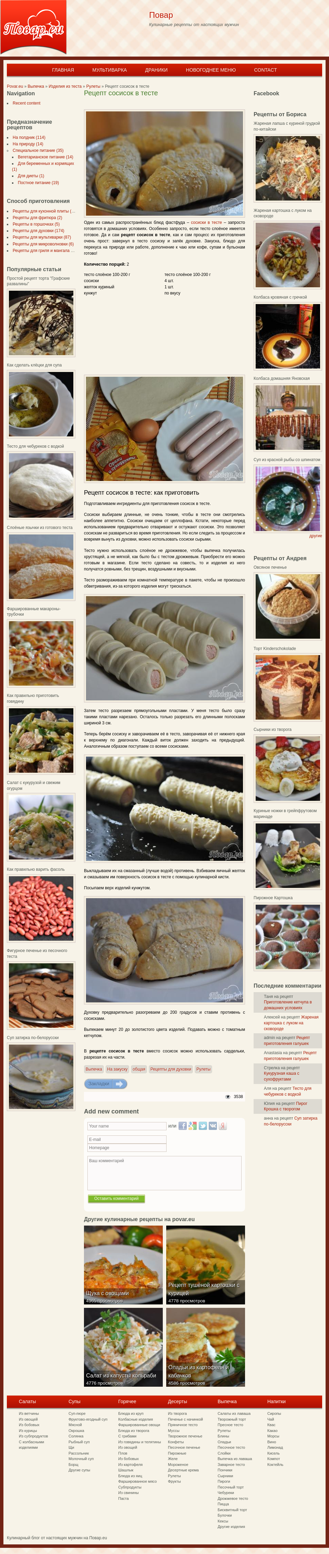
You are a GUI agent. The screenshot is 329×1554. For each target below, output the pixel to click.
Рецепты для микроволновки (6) (41, 244)
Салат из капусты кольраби (122, 1381)
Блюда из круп (131, 1413)
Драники (156, 70)
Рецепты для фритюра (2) (36, 217)
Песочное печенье (184, 1447)
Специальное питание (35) (36, 150)
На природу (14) (26, 144)
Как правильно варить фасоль (36, 869)
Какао (272, 1431)
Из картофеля (130, 1464)
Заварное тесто (231, 1464)
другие (315, 535)
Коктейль (275, 1464)
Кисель (273, 1453)
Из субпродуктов (33, 1436)
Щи (71, 1447)
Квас (271, 1425)
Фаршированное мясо (137, 1481)
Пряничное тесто (183, 1425)
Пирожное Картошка (273, 897)
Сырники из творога (273, 729)
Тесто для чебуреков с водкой (35, 446)
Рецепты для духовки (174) (37, 230)
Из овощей (28, 1419)
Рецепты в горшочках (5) (34, 224)
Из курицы (28, 1431)
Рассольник (79, 1453)
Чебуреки (226, 1493)
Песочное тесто (231, 1447)
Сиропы (274, 1413)
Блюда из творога (133, 1431)
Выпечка (36, 86)
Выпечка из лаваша (235, 1459)
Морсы (273, 1436)
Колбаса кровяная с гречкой (280, 297)
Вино (271, 1442)
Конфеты (176, 1442)
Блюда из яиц (130, 1476)
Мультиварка (109, 70)
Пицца (223, 1504)
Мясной (75, 1425)
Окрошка (76, 1431)
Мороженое (178, 1464)
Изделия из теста (65, 86)
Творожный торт (232, 1419)
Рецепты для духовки (170, 1069)
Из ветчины (29, 1413)
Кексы (223, 1521)
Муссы (174, 1431)
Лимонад (275, 1447)
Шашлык (125, 1470)
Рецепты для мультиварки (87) (40, 237)
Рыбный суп (79, 1442)
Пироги (224, 1481)
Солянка (76, 1436)
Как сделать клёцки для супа (34, 365)
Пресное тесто (230, 1425)
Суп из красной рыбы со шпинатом (287, 459)
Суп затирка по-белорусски (33, 1037)
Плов (122, 1453)
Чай (270, 1419)
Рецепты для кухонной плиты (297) (44, 211)
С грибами (127, 1436)
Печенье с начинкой (185, 1419)
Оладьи (224, 1442)
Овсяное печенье (270, 567)
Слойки (224, 1453)
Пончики (225, 1470)
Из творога (177, 1413)
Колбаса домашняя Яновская (282, 378)
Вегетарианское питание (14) (44, 157)
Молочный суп (81, 1459)
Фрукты (174, 1481)
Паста (123, 1498)
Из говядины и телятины (139, 1442)
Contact (265, 70)
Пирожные (177, 1453)
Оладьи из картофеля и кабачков (200, 1377)
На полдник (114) (27, 137)
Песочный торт (231, 1487)
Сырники (225, 1476)
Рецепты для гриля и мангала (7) (42, 250)
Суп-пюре (77, 1413)
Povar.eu (15, 86)
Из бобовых (29, 1425)
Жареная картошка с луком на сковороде (291, 1023)
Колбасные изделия (135, 1419)
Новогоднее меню (211, 70)
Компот (273, 1459)
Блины (223, 1436)
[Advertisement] (164, 104)
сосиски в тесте (206, 222)
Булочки (225, 1515)
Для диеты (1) (29, 175)
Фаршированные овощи (139, 1425)
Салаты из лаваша (234, 1413)
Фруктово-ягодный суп (88, 1419)
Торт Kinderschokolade (275, 648)
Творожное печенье (185, 1436)
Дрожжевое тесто (233, 1498)
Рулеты (93, 86)
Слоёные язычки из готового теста (40, 527)
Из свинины (128, 1493)
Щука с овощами (108, 1299)
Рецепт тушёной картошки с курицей (205, 1295)
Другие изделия (231, 1527)
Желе (173, 1459)
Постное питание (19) (37, 182)
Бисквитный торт (232, 1510)
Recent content (25, 103)
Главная (63, 70)
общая (139, 1069)
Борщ (73, 1464)
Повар (161, 15)
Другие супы (79, 1470)
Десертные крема (183, 1470)
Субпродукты (130, 1487)
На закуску (117, 1069)
